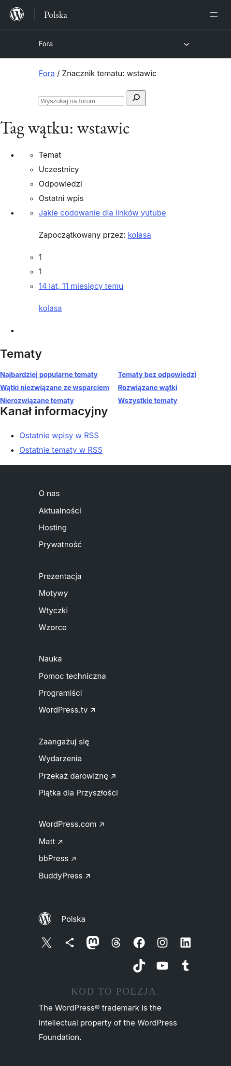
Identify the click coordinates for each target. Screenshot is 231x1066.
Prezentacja (60, 576)
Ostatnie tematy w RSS (60, 450)
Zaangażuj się (64, 741)
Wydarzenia (60, 758)
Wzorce (53, 627)
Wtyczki (53, 610)
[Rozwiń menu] (215, 14)
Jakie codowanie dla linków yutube (102, 212)
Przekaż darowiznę (77, 776)
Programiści (60, 693)
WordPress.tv (67, 710)
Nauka (50, 658)
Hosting (53, 527)
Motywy (53, 593)
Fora (46, 44)
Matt (51, 841)
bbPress (58, 858)
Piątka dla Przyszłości (78, 792)
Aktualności (60, 510)
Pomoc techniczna (72, 676)
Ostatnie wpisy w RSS (59, 435)
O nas (49, 493)
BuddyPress (65, 875)
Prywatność (60, 544)
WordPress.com (72, 824)
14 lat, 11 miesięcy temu (81, 286)
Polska (73, 919)
